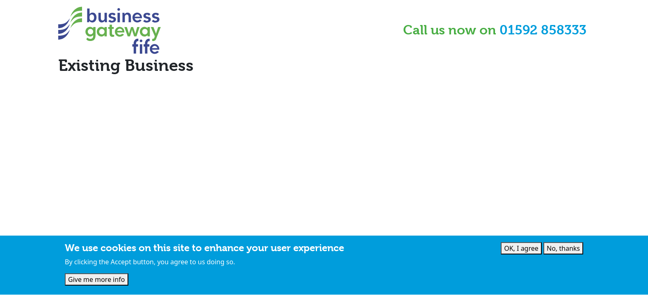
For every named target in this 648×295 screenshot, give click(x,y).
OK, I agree (521, 249)
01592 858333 (543, 30)
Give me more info (96, 280)
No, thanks (563, 249)
